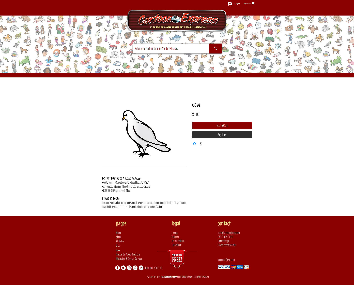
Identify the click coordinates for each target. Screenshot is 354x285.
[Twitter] (123, 267)
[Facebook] (117, 267)
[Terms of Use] (181, 241)
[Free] (142, 250)
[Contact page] (225, 241)
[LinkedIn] (141, 267)
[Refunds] (181, 237)
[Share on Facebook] (194, 144)
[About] (125, 237)
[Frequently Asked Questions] (142, 254)
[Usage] (181, 233)
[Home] (125, 233)
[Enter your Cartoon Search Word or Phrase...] (168, 48)
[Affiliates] (125, 241)
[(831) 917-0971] (230, 237)
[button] (249, 3)
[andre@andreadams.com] (232, 233)
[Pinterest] (135, 267)
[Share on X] (201, 144)
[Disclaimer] (181, 245)
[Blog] (125, 245)
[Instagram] (129, 267)
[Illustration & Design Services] (132, 258)
